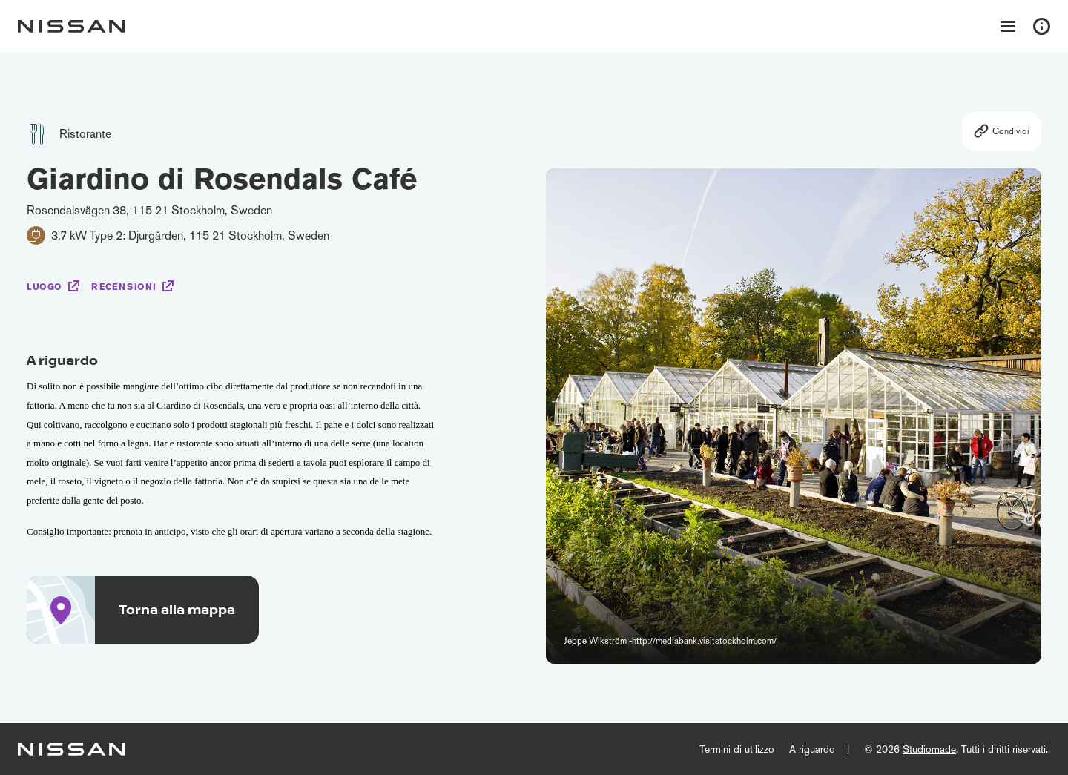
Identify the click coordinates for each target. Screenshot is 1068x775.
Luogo (44, 287)
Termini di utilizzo (736, 749)
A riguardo (812, 749)
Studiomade (929, 749)
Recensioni (123, 287)
